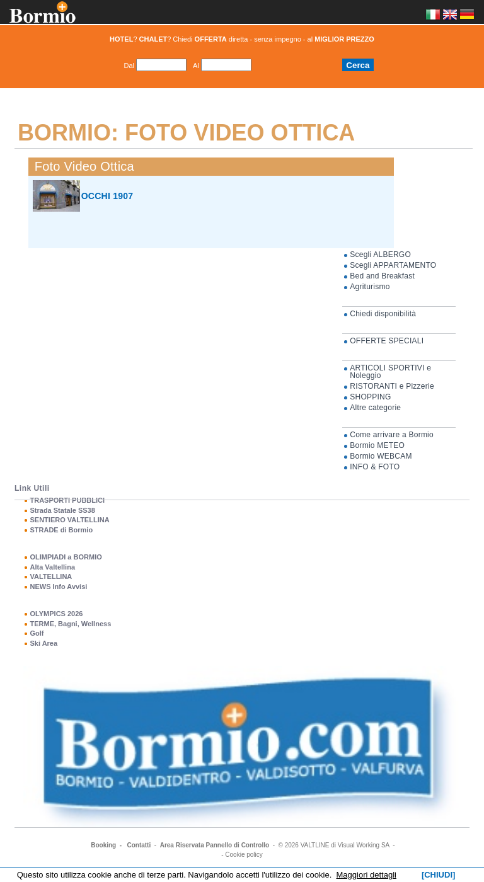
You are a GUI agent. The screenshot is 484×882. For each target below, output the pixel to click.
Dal (129, 65)
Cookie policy (243, 854)
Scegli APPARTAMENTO (393, 265)
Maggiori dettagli (366, 874)
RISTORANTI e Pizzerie (392, 386)
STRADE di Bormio (61, 530)
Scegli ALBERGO (380, 254)
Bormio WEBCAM (381, 456)
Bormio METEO (377, 445)
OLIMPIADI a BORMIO (65, 557)
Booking (103, 845)
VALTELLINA (51, 576)
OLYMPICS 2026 (56, 613)
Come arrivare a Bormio (392, 434)
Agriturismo (369, 286)
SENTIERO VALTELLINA (69, 520)
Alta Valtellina (52, 567)
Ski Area (43, 643)
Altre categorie (375, 407)
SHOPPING (370, 396)
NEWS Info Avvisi (58, 586)
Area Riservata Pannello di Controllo (214, 845)
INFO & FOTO (375, 466)
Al (196, 65)
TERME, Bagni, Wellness (70, 623)
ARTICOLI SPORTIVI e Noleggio (390, 372)
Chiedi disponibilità (383, 313)
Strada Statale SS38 (62, 510)
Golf (36, 633)
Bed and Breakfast (382, 276)
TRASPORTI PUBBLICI (67, 500)
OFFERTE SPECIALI (387, 340)
